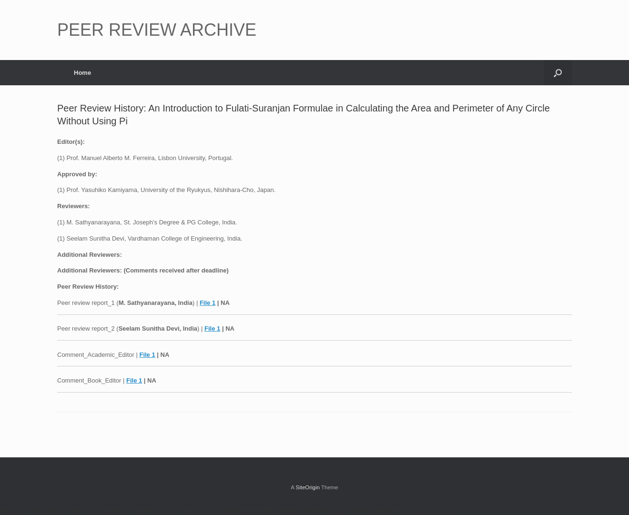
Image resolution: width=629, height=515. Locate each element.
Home (82, 72)
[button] (558, 72)
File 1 (207, 302)
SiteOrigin (307, 487)
